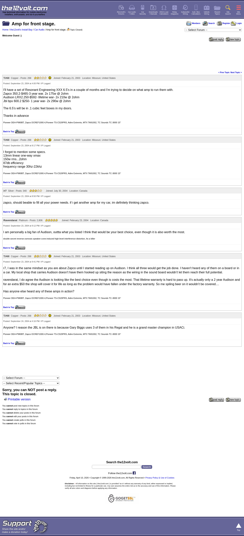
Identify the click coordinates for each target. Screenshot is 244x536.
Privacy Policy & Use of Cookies (159, 478)
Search (208, 23)
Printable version (19, 399)
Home (5, 29)
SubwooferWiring (185, 13)
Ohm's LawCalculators (164, 13)
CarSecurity (142, 13)
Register (223, 23)
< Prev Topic (224, 72)
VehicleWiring (206, 13)
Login (236, 23)
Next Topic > (236, 72)
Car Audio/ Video (132, 13)
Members (193, 23)
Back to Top (8, 131)
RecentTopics (217, 13)
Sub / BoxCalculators (196, 13)
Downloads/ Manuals (153, 13)
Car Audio (39, 29)
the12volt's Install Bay (21, 29)
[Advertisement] (122, 56)
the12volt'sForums (121, 13)
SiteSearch (228, 13)
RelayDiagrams (174, 13)
